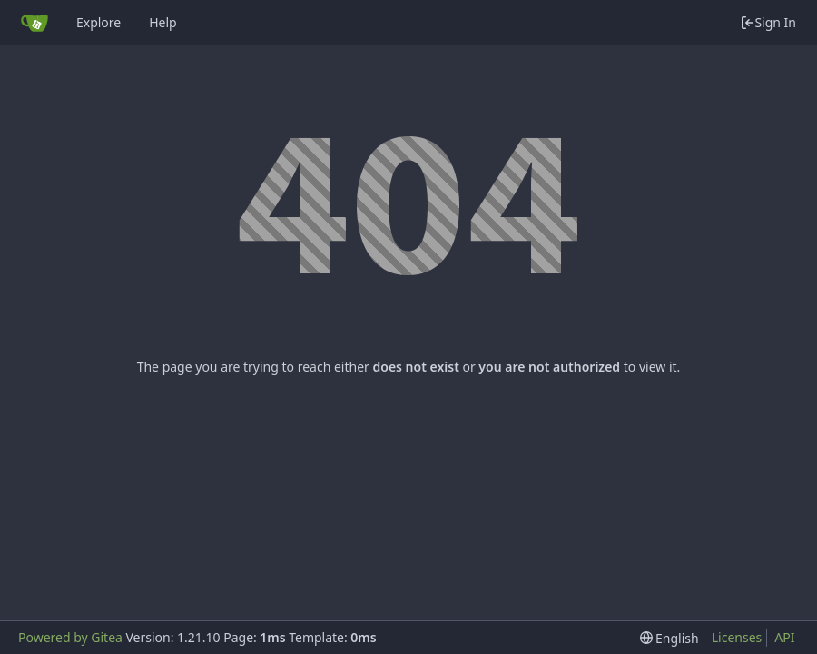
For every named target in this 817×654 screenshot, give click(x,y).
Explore (98, 22)
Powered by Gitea (70, 637)
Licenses (737, 637)
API (784, 637)
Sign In (768, 22)
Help (163, 22)
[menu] (669, 638)
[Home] (34, 22)
